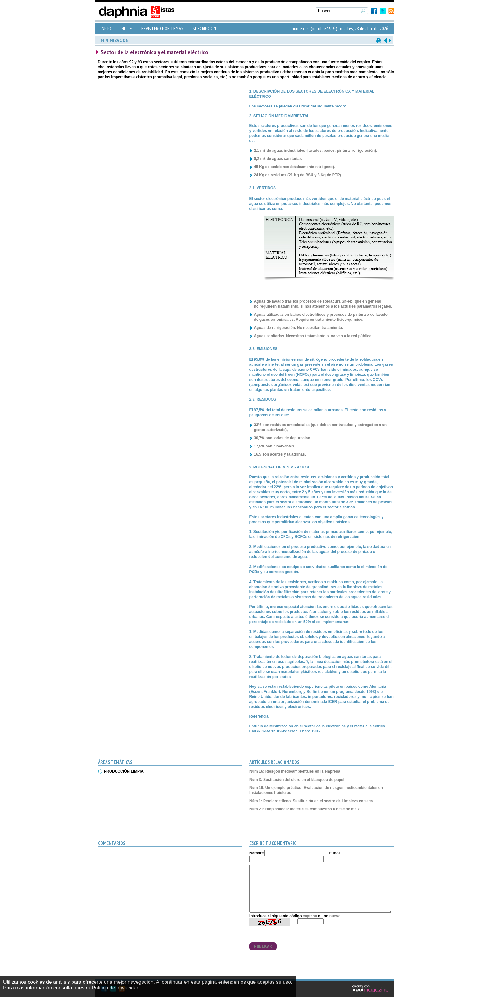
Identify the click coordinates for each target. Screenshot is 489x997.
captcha (310, 916)
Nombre (256, 853)
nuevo (334, 916)
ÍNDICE (126, 28)
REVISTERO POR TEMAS (162, 28)
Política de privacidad (115, 987)
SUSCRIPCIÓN (204, 28)
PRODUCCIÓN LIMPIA (124, 771)
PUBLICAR (263, 946)
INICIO (106, 28)
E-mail (335, 853)
